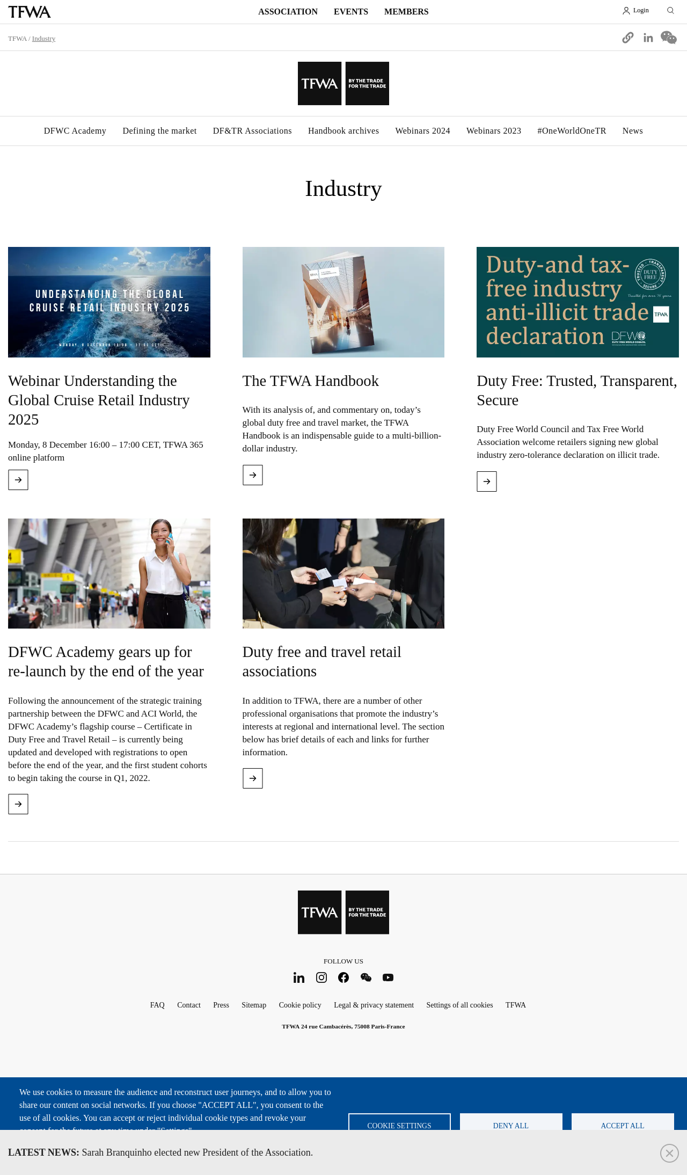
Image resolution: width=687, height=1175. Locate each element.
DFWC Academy (75, 130)
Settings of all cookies (460, 1005)
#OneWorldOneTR (571, 130)
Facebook (343, 977)
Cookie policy (300, 1005)
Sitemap (254, 1005)
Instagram (321, 977)
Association (288, 11)
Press (221, 1005)
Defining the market (159, 130)
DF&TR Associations (252, 130)
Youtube (388, 977)
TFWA (29, 12)
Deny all (511, 1126)
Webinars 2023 (494, 130)
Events (351, 11)
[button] (628, 38)
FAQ (157, 1005)
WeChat (365, 977)
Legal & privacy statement (374, 1005)
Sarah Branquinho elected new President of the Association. (160, 1152)
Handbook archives (343, 130)
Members (406, 11)
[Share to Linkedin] (648, 38)
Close (669, 1153)
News (633, 130)
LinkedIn (299, 977)
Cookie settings (400, 1126)
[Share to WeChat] (669, 38)
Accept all (623, 1126)
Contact (189, 1005)
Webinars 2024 (422, 130)
